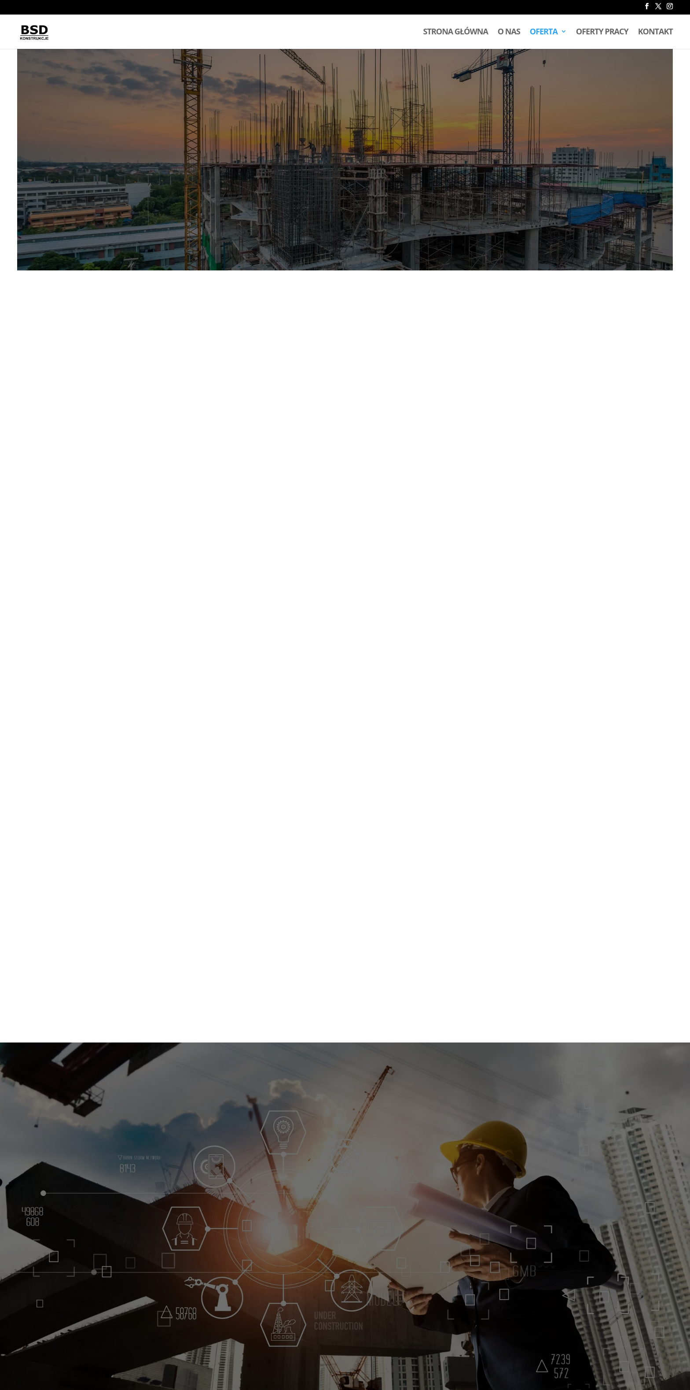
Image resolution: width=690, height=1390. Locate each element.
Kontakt (655, 32)
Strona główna (455, 32)
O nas (509, 32)
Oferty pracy (602, 32)
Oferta (544, 32)
